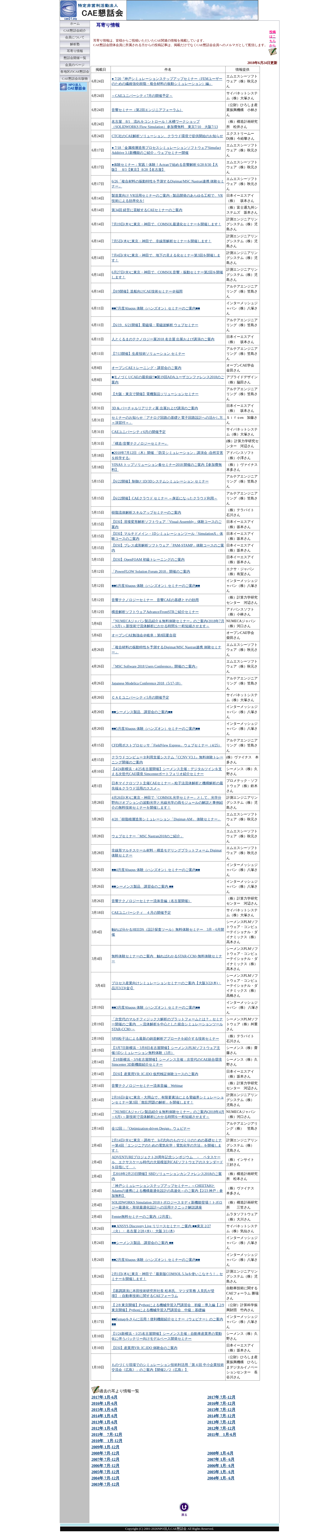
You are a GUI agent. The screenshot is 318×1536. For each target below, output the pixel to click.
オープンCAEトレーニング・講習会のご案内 (146, 368)
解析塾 (75, 44)
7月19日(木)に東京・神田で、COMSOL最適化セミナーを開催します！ (166, 224)
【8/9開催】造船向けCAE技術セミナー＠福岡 (147, 291)
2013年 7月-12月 (221, 1422)
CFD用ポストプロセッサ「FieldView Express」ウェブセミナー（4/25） (167, 745)
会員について (74, 37)
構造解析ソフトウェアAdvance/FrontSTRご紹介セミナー (155, 612)
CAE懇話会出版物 (75, 78)
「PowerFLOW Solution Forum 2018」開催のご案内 (151, 571)
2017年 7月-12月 (221, 1397)
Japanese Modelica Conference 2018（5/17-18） (147, 683)
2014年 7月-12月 (221, 1416)
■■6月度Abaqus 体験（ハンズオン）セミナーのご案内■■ (156, 586)
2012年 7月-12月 (221, 1428)
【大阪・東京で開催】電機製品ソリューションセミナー (155, 394)
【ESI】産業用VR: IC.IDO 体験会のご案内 (144, 1348)
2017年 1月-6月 (104, 1397)
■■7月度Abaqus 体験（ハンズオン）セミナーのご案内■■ (156, 308)
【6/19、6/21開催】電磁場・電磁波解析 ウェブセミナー (155, 325)
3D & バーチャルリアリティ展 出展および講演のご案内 (155, 408)
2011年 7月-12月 (106, 1434)
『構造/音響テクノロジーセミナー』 (140, 443)
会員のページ (74, 65)
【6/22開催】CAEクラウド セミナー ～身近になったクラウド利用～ (164, 498)
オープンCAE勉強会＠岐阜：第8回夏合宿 (144, 635)
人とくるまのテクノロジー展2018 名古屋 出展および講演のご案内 (163, 339)
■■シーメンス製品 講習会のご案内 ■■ (142, 886)
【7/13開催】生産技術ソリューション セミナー (148, 354)
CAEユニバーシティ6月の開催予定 (139, 432)
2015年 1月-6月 (104, 1410)
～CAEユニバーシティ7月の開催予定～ (142, 96)
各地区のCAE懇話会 (74, 71)
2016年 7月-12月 (221, 1403)
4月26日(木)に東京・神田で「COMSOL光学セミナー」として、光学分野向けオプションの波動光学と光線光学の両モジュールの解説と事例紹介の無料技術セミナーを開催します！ (167, 802)
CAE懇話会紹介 (75, 30)
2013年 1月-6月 (104, 1422)
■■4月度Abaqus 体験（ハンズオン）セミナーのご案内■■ (156, 870)
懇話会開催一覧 (75, 58)
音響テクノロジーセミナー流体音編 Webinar (147, 1086)
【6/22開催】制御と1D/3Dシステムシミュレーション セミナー (160, 481)
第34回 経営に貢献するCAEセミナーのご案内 (147, 210)
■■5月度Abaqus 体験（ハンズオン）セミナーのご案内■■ (156, 729)
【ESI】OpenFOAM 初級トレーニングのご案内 (148, 559)
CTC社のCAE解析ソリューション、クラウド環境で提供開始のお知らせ (167, 136)
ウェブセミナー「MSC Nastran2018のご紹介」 (148, 836)
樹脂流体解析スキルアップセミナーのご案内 (146, 512)
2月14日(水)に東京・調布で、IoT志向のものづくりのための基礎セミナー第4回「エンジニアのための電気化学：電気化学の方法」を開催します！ (167, 1145)
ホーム (75, 23)
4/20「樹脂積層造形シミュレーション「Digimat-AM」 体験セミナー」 (166, 819)
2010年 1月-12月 (106, 1441)
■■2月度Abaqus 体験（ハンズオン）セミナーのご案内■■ (156, 1260)
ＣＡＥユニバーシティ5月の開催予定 (140, 697)
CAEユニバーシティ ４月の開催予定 (141, 913)
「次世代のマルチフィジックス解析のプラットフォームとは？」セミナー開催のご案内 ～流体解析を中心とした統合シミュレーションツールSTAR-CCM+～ (167, 1024)
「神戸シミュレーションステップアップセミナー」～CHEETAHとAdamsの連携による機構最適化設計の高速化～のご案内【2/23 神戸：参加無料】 (167, 1191)
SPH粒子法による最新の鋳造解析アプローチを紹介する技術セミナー (165, 1039)
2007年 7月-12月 (105, 1459)
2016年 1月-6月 (104, 1403)
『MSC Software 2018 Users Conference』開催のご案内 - (154, 666)
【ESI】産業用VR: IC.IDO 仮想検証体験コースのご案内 (155, 1074)
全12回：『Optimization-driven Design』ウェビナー (151, 1128)
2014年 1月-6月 (104, 1416)
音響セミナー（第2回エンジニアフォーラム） (147, 110)
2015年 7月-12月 (221, 1410)
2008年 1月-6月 (220, 1453)
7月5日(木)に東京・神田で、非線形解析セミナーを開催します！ (161, 241)
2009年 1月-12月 (105, 1447)
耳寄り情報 (75, 51)
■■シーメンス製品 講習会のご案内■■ (142, 712)
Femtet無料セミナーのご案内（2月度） (142, 1217)
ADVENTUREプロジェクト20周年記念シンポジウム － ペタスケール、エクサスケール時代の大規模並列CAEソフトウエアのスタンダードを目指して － (167, 1162)
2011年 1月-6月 (221, 1434)
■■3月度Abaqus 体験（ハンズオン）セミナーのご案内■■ (156, 1007)
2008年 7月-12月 (105, 1453)
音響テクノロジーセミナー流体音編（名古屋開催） (152, 901)
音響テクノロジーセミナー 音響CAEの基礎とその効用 (155, 600)
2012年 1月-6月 (104, 1428)
